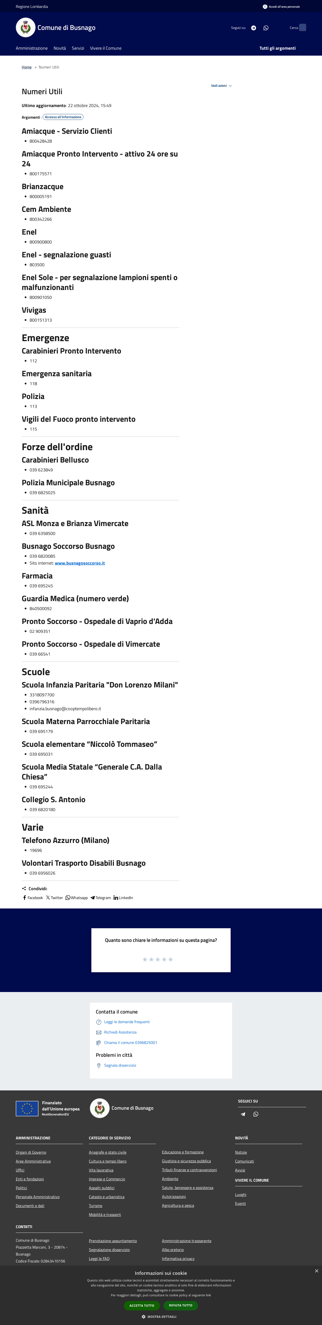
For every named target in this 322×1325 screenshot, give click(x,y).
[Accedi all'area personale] (281, 6)
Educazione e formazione (183, 1152)
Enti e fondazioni (30, 1179)
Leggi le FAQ (99, 1258)
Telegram (100, 898)
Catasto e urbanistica (106, 1197)
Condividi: (34, 888)
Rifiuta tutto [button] (181, 1305)
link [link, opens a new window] (208, 1295)
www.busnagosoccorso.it (80, 563)
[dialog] (161, 1295)
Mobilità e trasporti (105, 1214)
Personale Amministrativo (38, 1197)
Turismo (95, 1206)
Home (27, 67)
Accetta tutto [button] (142, 1305)
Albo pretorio (173, 1250)
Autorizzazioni (174, 1196)
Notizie (241, 1152)
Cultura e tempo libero (107, 1161)
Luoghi (240, 1194)
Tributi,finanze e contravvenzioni (189, 1170)
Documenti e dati (30, 1206)
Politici (21, 1188)
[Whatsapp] (256, 27)
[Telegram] (244, 27)
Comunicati (244, 1161)
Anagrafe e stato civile (107, 1152)
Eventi (240, 1203)
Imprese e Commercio (107, 1179)
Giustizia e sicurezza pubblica (186, 1161)
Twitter (54, 898)
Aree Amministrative (33, 1161)
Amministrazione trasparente (186, 1241)
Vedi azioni (222, 86)
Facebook (32, 898)
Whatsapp (76, 898)
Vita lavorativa (101, 1170)
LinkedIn (123, 898)
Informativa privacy (178, 1258)
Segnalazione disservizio (109, 1250)
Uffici (20, 1170)
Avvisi (240, 1170)
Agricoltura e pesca (178, 1205)
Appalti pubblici (102, 1188)
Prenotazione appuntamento (113, 1241)
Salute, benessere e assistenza (187, 1188)
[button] (161, 1316)
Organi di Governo (31, 1152)
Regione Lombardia (32, 6)
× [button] (316, 1271)
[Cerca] (300, 27)
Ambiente (170, 1179)
